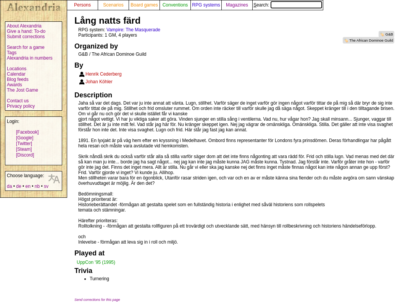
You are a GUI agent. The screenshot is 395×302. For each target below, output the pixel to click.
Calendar (16, 74)
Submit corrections (26, 36)
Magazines (237, 5)
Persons (82, 5)
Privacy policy (21, 106)
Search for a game (26, 47)
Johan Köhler (99, 81)
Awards (14, 84)
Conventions (175, 5)
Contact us (18, 100)
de (18, 186)
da (9, 186)
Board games (144, 5)
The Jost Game (22, 90)
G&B (389, 34)
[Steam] (24, 149)
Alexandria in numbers (29, 58)
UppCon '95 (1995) (96, 262)
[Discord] (25, 155)
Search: (287, 5)
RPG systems (206, 5)
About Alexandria (24, 26)
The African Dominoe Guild (371, 40)
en (27, 186)
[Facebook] (27, 132)
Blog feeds (18, 79)
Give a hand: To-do (26, 31)
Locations (16, 68)
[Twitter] (24, 143)
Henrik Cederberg (103, 74)
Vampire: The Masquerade (133, 29)
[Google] (24, 138)
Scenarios (113, 5)
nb (37, 186)
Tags (11, 52)
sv (46, 186)
